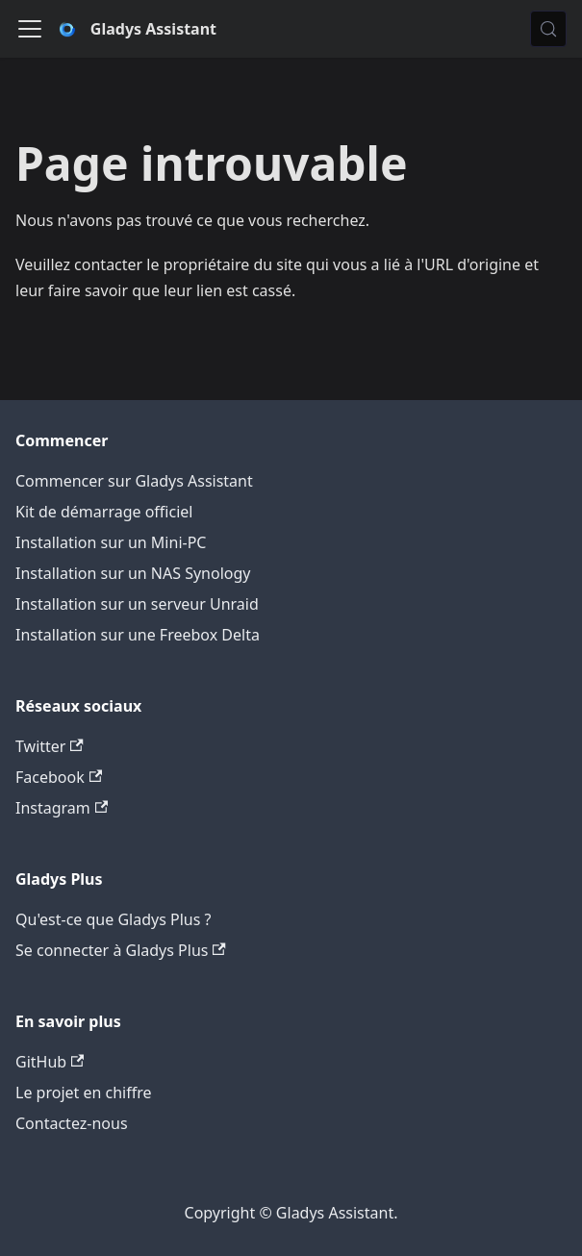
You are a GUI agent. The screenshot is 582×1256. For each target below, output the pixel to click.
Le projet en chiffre (83, 1092)
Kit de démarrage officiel (103, 511)
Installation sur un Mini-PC (110, 542)
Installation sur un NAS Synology (133, 573)
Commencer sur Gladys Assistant (134, 480)
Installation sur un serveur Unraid (137, 604)
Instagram (61, 807)
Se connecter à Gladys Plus (120, 950)
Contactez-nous (71, 1123)
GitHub (49, 1061)
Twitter (49, 746)
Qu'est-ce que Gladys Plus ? (113, 919)
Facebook (58, 777)
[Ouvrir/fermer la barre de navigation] (29, 28)
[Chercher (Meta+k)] (548, 29)
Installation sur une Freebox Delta (137, 634)
